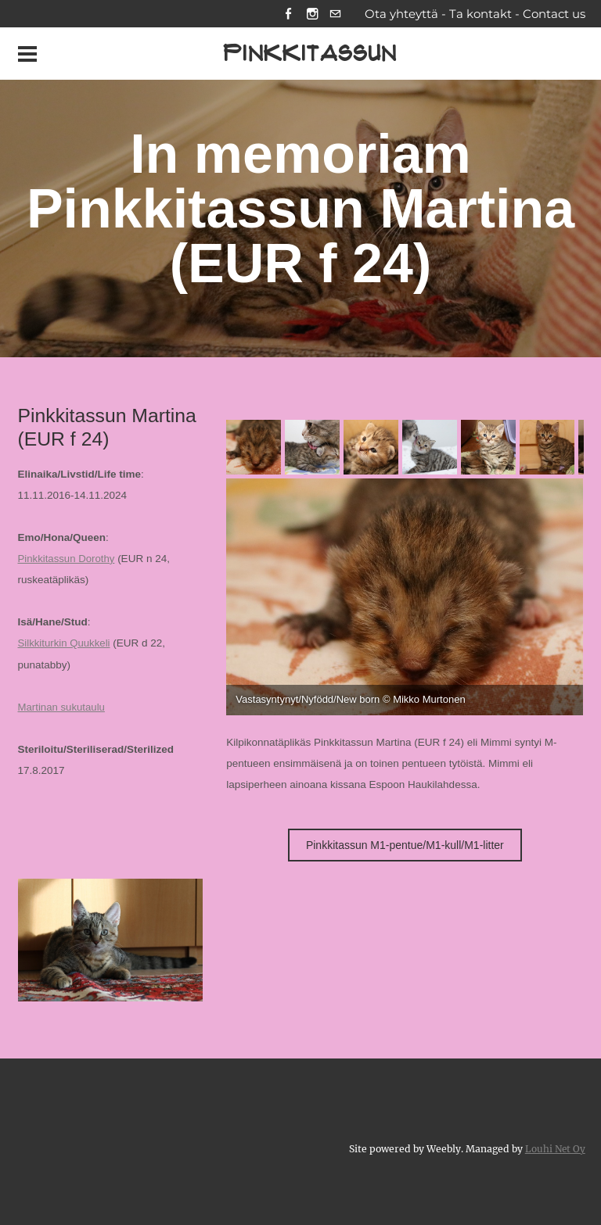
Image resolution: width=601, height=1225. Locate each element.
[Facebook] (287, 14)
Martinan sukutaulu (62, 708)
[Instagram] (311, 14)
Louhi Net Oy (554, 1149)
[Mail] (335, 14)
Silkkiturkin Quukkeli (65, 644)
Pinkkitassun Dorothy (67, 560)
